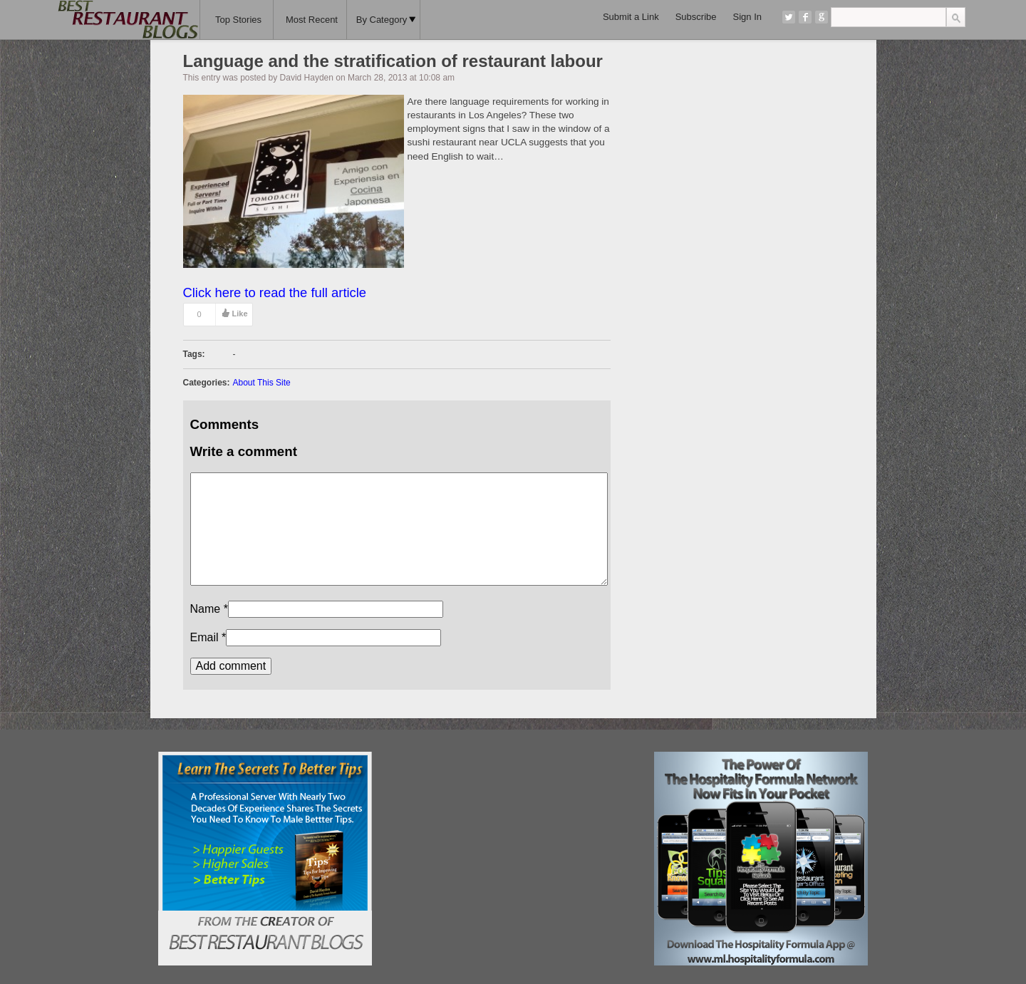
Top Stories (238, 19)
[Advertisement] (512, 841)
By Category (386, 19)
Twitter (789, 17)
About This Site (262, 383)
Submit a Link (631, 16)
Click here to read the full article (275, 292)
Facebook (805, 17)
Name (205, 609)
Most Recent (312, 19)
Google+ (821, 17)
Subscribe (696, 16)
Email (204, 637)
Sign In (747, 16)
